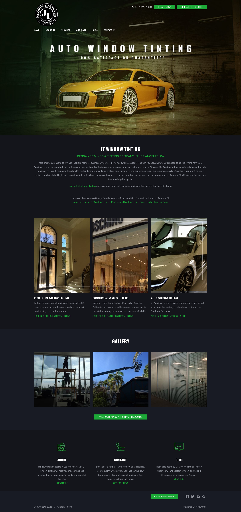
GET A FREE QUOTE (192, 7)
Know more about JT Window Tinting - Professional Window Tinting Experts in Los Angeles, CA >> (120, 202)
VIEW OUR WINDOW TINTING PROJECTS (120, 417)
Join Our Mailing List (164, 496)
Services (65, 30)
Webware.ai (201, 507)
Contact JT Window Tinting (82, 186)
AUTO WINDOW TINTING (164, 298)
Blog (95, 30)
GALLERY (120, 341)
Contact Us (109, 30)
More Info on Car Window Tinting (168, 316)
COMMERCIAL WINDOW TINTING (110, 298)
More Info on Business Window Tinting (113, 316)
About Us (50, 30)
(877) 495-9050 (143, 7)
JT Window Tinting (63, 507)
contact (130, 175)
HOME (36, 30)
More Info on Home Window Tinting (52, 316)
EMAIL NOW (164, 7)
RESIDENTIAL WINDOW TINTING (51, 298)
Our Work (81, 30)
